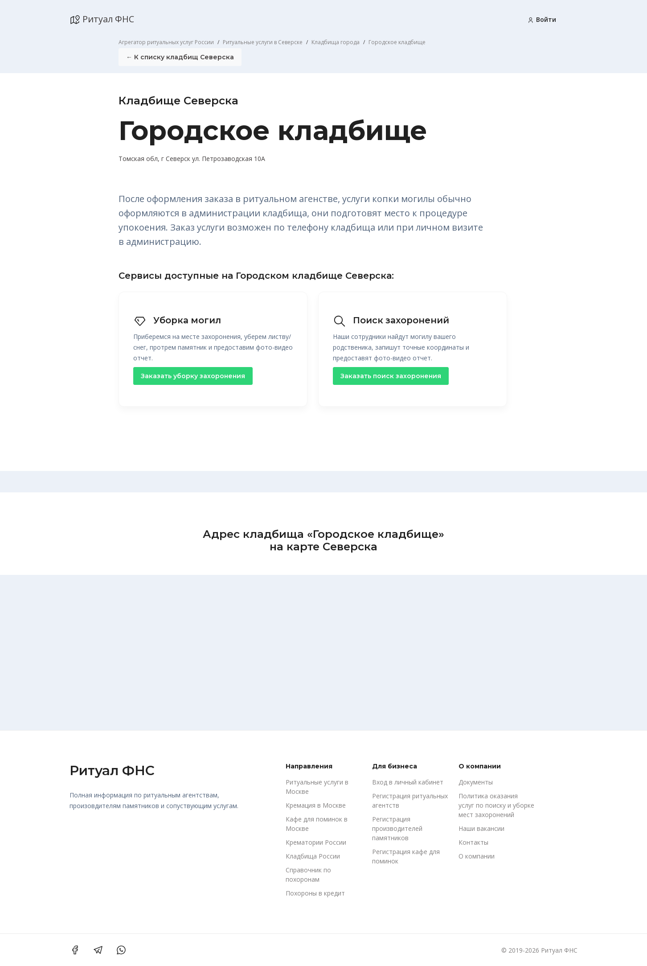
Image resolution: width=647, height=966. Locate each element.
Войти (541, 19)
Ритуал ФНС (102, 19)
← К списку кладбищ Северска (180, 57)
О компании (477, 856)
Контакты (473, 842)
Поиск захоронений (392, 320)
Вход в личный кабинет (407, 782)
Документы (476, 782)
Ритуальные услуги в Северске (263, 42)
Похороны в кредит (315, 893)
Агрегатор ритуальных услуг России (166, 42)
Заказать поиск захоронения (390, 376)
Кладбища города (335, 42)
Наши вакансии (481, 828)
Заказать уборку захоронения (193, 376)
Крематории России (316, 842)
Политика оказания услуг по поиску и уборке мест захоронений (496, 805)
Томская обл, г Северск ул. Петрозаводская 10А (192, 158)
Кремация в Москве (316, 805)
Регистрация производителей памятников (397, 828)
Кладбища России (313, 856)
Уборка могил (178, 320)
